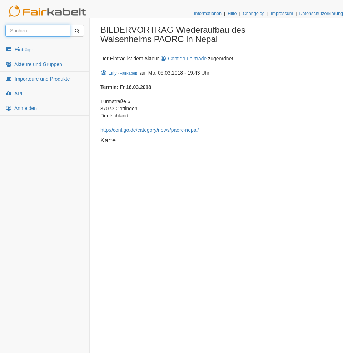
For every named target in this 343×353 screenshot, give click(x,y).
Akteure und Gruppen (33, 64)
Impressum (282, 13)
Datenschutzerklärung (321, 13)
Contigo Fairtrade (183, 58)
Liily (108, 73)
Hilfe (232, 13)
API (14, 93)
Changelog (254, 13)
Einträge (19, 49)
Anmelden (21, 108)
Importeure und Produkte (37, 79)
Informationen (208, 13)
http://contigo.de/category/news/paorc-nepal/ (149, 130)
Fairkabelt (128, 73)
